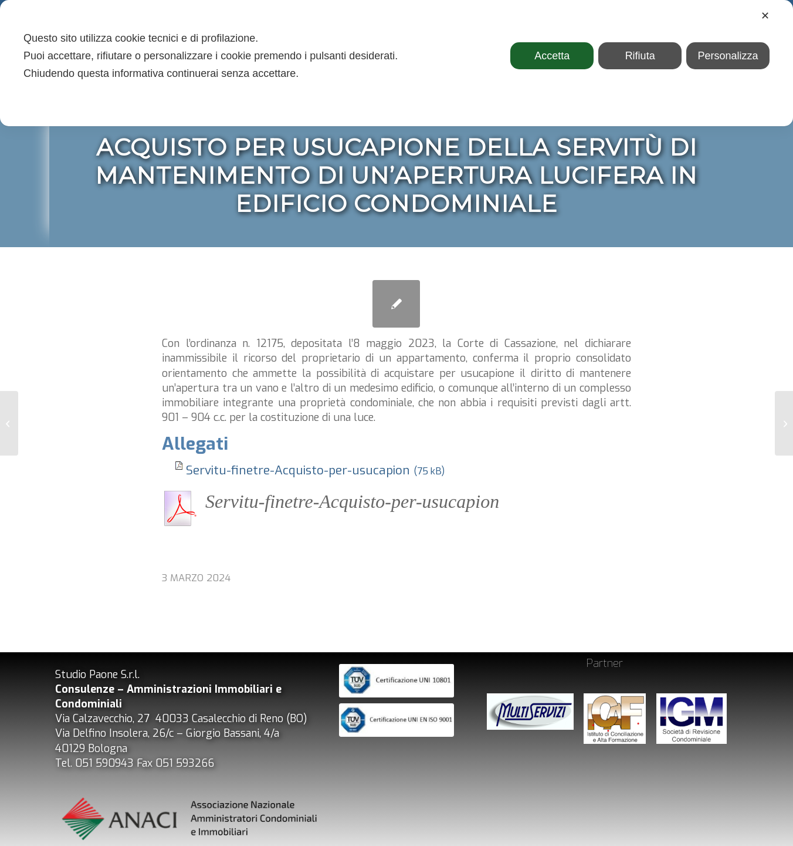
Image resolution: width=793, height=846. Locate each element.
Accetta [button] (552, 56)
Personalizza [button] (728, 56)
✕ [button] (765, 16)
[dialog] (396, 63)
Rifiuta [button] (640, 56)
